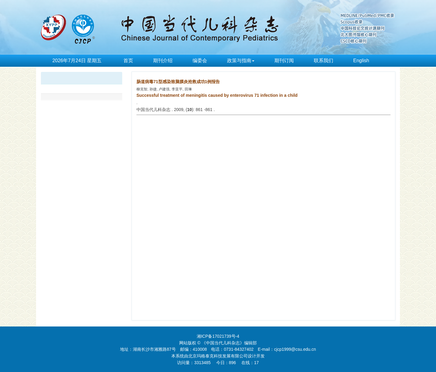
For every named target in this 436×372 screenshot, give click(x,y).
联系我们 (323, 60)
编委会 (200, 60)
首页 (128, 60)
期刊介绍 (163, 60)
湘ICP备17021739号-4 (218, 336)
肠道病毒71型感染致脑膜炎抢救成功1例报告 (178, 81)
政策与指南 (240, 60)
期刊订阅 (284, 60)
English (361, 60)
